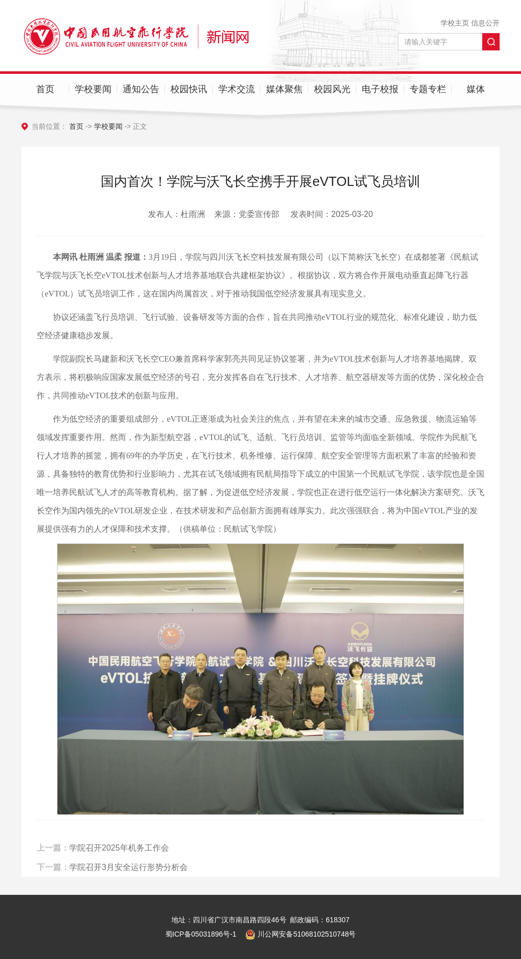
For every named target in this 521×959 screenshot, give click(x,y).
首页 (45, 89)
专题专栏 (428, 89)
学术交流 (236, 89)
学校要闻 (93, 89)
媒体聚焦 (284, 89)
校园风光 (332, 89)
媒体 (476, 89)
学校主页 (455, 23)
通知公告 (141, 89)
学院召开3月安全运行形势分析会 (128, 873)
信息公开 (485, 23)
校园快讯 (188, 89)
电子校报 (380, 89)
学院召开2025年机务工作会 (119, 854)
